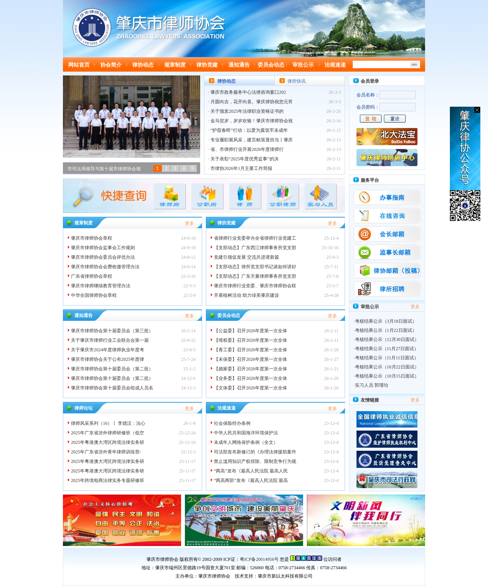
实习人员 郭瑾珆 (371, 385)
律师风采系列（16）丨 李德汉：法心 (108, 423)
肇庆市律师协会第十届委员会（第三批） (112, 330)
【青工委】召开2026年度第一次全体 (250, 349)
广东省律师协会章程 (91, 276)
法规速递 (335, 65)
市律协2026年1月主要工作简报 (241, 168)
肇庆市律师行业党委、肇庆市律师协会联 (255, 285)
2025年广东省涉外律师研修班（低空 (107, 432)
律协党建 (207, 65)
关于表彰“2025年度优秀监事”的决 (244, 159)
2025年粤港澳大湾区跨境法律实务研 (107, 442)
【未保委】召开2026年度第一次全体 (250, 359)
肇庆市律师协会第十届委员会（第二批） (112, 368)
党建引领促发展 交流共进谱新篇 (246, 257)
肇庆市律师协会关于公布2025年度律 (107, 359)
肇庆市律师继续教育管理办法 (101, 285)
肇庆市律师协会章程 (91, 238)
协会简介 (111, 65)
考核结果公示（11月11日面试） (387, 357)
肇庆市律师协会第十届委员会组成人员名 (112, 388)
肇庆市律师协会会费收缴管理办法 (105, 266)
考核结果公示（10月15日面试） (387, 376)
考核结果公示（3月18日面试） (386, 321)
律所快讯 (296, 81)
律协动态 (143, 65)
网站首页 (79, 65)
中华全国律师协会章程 (94, 295)
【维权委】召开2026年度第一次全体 (250, 340)
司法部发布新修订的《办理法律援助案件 (255, 452)
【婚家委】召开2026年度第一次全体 (250, 368)
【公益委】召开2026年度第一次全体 (250, 330)
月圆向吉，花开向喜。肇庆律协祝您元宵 (251, 101)
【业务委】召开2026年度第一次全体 (250, 378)
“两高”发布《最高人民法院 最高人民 (251, 471)
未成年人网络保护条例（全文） (246, 442)
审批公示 (303, 65)
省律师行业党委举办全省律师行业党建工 (255, 238)
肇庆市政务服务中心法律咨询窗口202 (248, 92)
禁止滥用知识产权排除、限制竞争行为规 (255, 461)
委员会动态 (271, 65)
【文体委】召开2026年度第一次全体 (250, 388)
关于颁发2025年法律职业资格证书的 (247, 111)
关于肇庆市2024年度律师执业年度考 (107, 349)
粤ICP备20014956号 (259, 559)
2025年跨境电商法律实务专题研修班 (107, 480)
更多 (189, 223)
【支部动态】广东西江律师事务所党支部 (255, 247)
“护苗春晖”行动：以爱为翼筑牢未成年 (249, 130)
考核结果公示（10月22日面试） (387, 367)
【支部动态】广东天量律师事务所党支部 (255, 276)
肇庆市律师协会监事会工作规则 (103, 247)
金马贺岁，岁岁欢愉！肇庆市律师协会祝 (251, 120)
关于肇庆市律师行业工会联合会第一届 (110, 340)
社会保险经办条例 (232, 423)
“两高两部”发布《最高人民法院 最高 (251, 480)
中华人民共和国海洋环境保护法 (246, 432)
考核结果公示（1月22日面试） (386, 330)
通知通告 (239, 65)
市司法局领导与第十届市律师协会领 (104, 168)
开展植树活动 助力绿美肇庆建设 (246, 295)
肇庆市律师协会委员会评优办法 (103, 257)
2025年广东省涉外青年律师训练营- (106, 452)
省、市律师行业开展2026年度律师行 (247, 149)
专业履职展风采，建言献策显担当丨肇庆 (251, 139)
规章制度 (175, 65)
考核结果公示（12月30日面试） (387, 339)
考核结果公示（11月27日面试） (387, 348)
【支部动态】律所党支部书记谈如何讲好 (255, 266)
